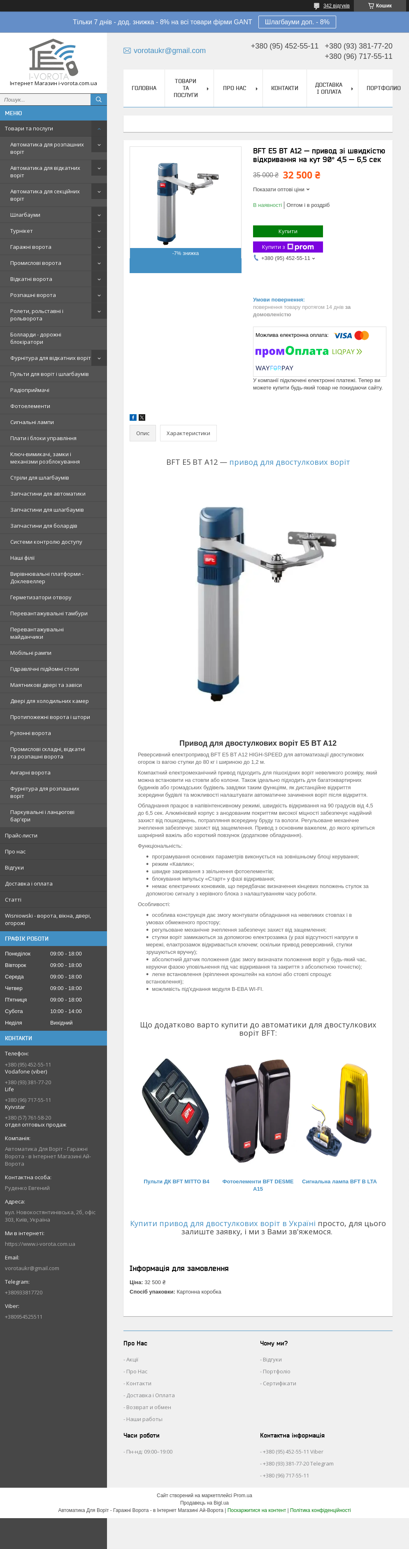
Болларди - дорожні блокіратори (35, 338)
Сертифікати (279, 1383)
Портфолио (384, 88)
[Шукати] (99, 99)
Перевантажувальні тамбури (49, 613)
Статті (13, 899)
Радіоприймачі (29, 390)
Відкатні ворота (31, 279)
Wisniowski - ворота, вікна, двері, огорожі (48, 919)
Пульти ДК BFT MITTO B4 (176, 1181)
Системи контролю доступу (46, 541)
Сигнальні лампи (32, 422)
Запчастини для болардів (43, 525)
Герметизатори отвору (41, 597)
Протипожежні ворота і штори (50, 717)
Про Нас (136, 1371)
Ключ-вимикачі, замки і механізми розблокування (45, 457)
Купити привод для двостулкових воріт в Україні (223, 1223)
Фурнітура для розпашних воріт (44, 792)
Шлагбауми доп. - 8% (297, 22)
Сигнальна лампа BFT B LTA (339, 1181)
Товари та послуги (29, 128)
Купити (288, 231)
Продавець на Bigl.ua (204, 1503)
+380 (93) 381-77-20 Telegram (298, 1463)
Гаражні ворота (30, 246)
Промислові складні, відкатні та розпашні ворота (47, 752)
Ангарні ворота (30, 772)
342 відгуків (336, 6)
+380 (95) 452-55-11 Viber (293, 1451)
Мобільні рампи (30, 652)
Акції (132, 1359)
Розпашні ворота (33, 295)
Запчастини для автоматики (48, 493)
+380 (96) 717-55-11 (286, 1475)
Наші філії (22, 557)
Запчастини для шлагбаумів (47, 509)
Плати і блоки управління (43, 438)
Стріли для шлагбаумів (39, 477)
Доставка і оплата (29, 883)
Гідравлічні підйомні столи (44, 668)
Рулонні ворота (30, 733)
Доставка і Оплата (150, 1395)
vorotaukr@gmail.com (32, 1268)
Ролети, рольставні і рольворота (36, 314)
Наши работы (144, 1419)
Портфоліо (276, 1371)
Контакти (284, 88)
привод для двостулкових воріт (289, 462)
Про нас (15, 851)
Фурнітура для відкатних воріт (50, 358)
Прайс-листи (21, 835)
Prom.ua (243, 1495)
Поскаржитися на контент (257, 1510)
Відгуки (14, 867)
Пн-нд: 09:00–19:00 (149, 1451)
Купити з (288, 247)
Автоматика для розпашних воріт (47, 148)
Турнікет (21, 230)
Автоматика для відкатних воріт (45, 171)
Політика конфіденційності (320, 1510)
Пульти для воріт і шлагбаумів (49, 374)
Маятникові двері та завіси (46, 685)
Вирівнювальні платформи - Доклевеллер (47, 577)
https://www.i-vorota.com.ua (40, 1244)
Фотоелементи (30, 406)
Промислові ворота (35, 263)
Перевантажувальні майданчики (37, 633)
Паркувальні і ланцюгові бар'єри (42, 815)
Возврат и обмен (148, 1407)
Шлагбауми (25, 214)
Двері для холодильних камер (49, 701)
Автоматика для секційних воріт (45, 195)
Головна (144, 88)
